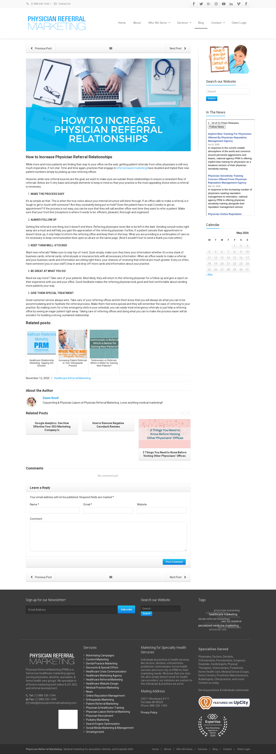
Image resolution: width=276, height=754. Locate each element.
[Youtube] (224, 4)
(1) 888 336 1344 (37, 3)
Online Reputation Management (105, 695)
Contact (218, 22)
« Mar (209, 274)
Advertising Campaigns (100, 655)
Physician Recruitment (99, 715)
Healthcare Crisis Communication (106, 671)
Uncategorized (95, 731)
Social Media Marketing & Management (110, 727)
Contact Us (61, 3)
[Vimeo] (238, 4)
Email (88, 504)
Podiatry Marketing (97, 719)
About (137, 22)
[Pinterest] (216, 4)
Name (34, 504)
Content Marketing (97, 659)
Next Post (178, 49)
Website (142, 504)
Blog (201, 22)
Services (184, 22)
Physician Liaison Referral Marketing (108, 711)
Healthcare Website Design (102, 683)
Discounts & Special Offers (102, 667)
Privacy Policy (149, 712)
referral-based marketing (131, 168)
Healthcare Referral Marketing (72, 378)
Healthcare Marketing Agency (104, 675)
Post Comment (174, 562)
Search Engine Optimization (103, 723)
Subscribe (126, 609)
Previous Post (41, 49)
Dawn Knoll (50, 398)
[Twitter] (201, 4)
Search (211, 98)
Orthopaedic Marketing (100, 699)
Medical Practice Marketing (102, 687)
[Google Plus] (209, 4)
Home (122, 22)
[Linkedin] (231, 4)
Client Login (239, 22)
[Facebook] (194, 4)
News (89, 691)
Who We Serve (159, 22)
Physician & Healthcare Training (105, 707)
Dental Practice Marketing (101, 663)
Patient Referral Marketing (102, 703)
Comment (36, 518)
